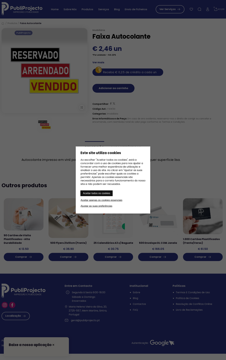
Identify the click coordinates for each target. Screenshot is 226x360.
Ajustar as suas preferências (96, 206)
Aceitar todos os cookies (96, 193)
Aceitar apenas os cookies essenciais (101, 200)
